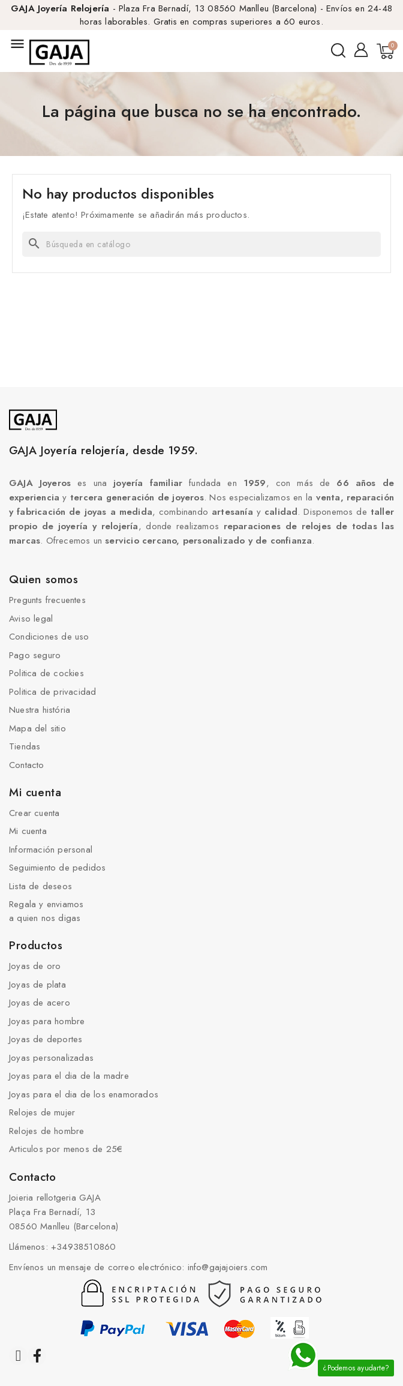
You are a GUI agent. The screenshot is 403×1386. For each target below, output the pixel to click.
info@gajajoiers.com (228, 1267)
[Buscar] (201, 244)
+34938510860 (83, 1246)
